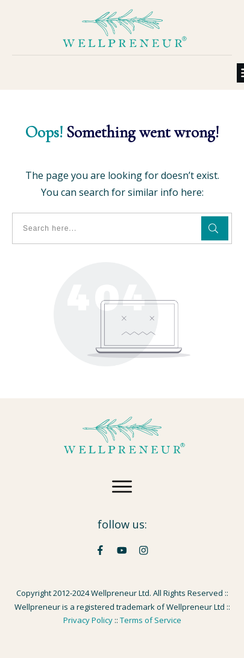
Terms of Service (150, 620)
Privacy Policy (88, 620)
